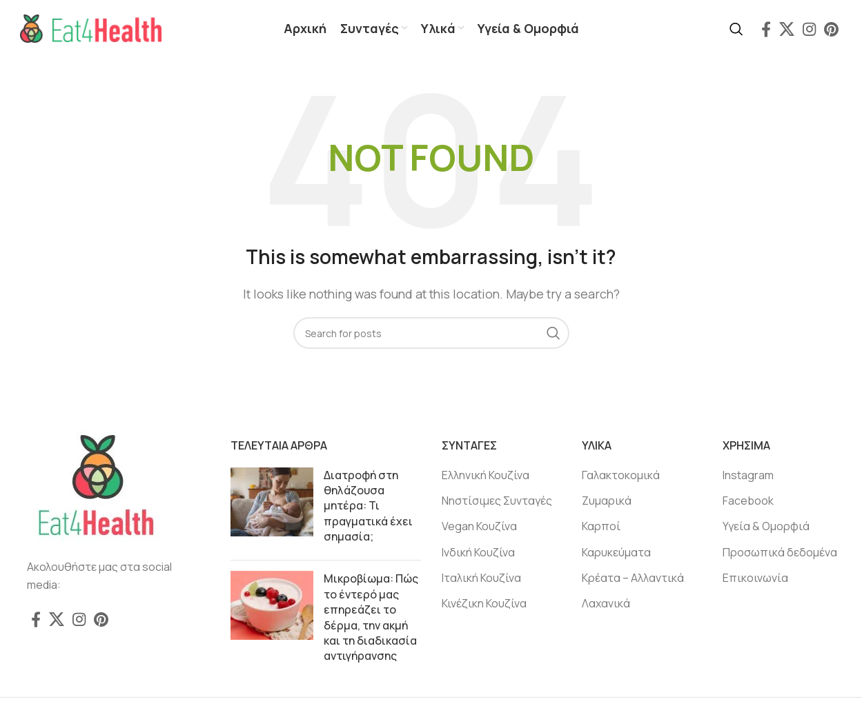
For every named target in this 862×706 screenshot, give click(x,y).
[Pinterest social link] (831, 29)
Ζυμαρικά (606, 502)
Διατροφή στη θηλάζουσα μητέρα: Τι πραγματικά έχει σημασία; (368, 506)
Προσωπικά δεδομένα (780, 553)
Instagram (748, 475)
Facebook (748, 502)
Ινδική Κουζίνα (478, 553)
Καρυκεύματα (616, 553)
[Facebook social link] (766, 29)
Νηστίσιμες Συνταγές (497, 502)
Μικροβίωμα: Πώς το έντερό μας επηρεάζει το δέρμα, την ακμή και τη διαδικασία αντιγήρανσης (371, 618)
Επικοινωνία (755, 579)
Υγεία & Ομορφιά (766, 527)
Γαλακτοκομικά (621, 475)
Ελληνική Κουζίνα (485, 475)
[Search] (736, 29)
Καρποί (601, 527)
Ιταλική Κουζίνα (481, 579)
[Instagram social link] (809, 29)
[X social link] (787, 29)
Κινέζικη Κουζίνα (484, 604)
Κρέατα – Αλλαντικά (633, 579)
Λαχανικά (606, 604)
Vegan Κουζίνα (479, 527)
